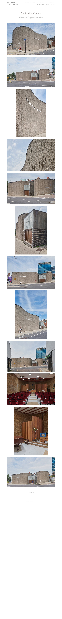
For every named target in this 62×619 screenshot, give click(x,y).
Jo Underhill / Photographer (12, 3)
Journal (48, 4)
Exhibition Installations (29, 3)
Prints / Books (51, 3)
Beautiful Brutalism (41, 3)
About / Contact (40, 4)
